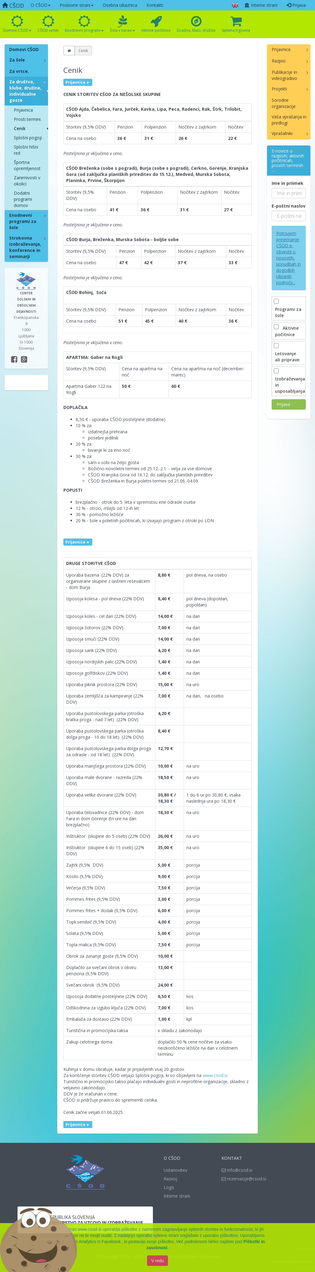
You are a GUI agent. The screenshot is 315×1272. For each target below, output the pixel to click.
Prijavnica (23, 110)
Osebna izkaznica (120, 5)
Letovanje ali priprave (287, 353)
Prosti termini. (28, 119)
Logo (169, 1187)
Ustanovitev (175, 1170)
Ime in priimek (287, 183)
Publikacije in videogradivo (284, 75)
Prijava (296, 5)
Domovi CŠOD (17, 24)
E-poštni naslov (288, 206)
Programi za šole (288, 309)
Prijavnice (281, 49)
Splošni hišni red (26, 150)
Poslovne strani (77, 5)
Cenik (20, 128)
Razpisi (278, 61)
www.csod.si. (215, 1075)
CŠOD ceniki (48, 24)
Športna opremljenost (27, 165)
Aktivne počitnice (156, 24)
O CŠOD (40, 5)
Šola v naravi (122, 24)
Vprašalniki (282, 133)
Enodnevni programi (84, 24)
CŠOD (13, 5)
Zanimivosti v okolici (27, 181)
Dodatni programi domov (23, 199)
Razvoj (170, 1179)
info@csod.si (236, 1170)
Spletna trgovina (236, 24)
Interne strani (260, 5)
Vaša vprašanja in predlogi (289, 120)
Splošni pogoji (28, 138)
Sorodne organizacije (284, 103)
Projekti (279, 89)
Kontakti (154, 5)
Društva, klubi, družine (196, 24)
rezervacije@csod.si (243, 1179)
